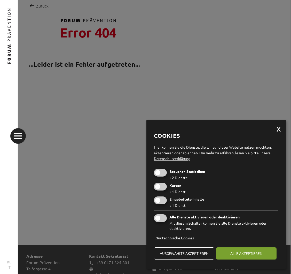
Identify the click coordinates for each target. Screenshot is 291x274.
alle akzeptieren (246, 253)
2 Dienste (178, 177)
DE (9, 262)
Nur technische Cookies (174, 237)
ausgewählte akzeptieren (184, 253)
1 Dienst (177, 191)
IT (9, 267)
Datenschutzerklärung (172, 158)
